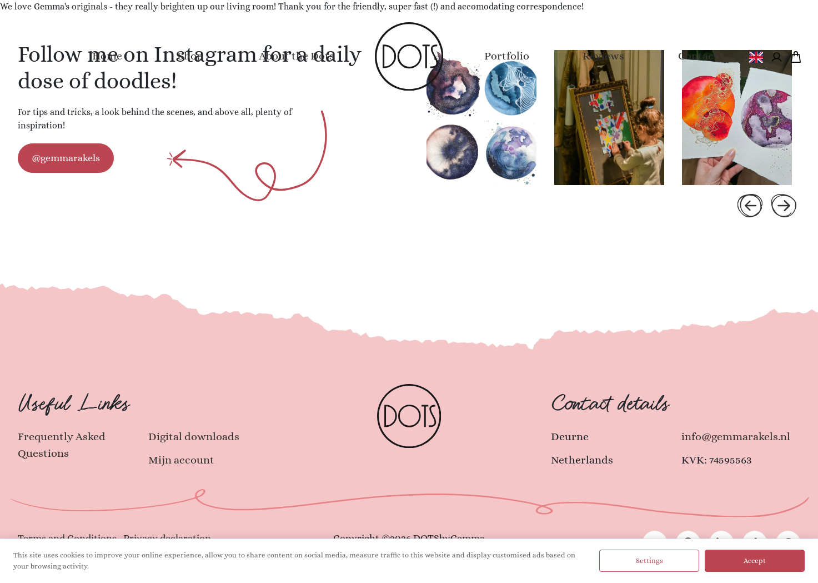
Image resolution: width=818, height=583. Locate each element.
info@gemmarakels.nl (735, 436)
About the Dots (296, 55)
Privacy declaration (167, 538)
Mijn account (181, 460)
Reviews (603, 55)
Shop (190, 55)
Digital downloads (193, 436)
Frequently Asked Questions (62, 445)
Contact (698, 55)
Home (107, 55)
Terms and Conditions (67, 538)
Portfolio (506, 55)
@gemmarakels (66, 157)
